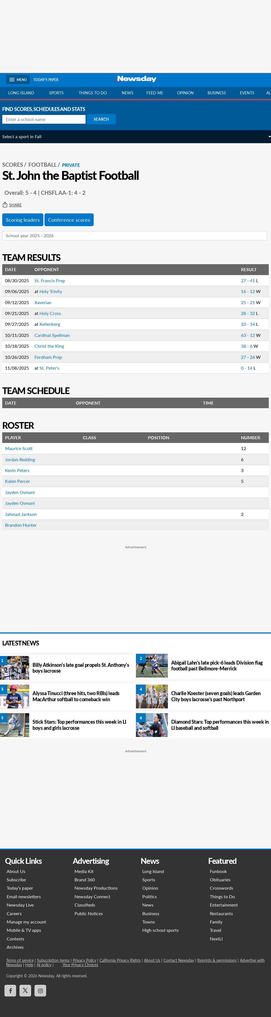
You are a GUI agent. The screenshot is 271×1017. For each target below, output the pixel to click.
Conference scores (73, 220)
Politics (149, 896)
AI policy (44, 964)
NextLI (216, 938)
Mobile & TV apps (24, 930)
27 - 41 (244, 280)
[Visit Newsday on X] (25, 990)
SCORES (16, 164)
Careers (14, 913)
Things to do (93, 92)
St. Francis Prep (53, 280)
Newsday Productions (96, 887)
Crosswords (221, 887)
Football (46, 164)
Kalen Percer (21, 481)
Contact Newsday (178, 960)
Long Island (21, 92)
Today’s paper (20, 887)
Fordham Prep (52, 357)
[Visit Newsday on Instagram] (40, 990)
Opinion (185, 92)
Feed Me (154, 92)
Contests (15, 938)
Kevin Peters (21, 470)
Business (217, 92)
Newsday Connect (92, 896)
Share (16, 205)
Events (247, 92)
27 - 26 (244, 357)
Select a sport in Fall (25, 136)
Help (29, 964)
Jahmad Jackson (25, 514)
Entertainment (224, 904)
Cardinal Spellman (56, 335)
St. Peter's (53, 367)
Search (105, 119)
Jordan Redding (24, 459)
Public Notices (88, 913)
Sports (56, 92)
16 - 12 (244, 291)
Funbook (218, 871)
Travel (215, 930)
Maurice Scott (22, 448)
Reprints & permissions (217, 960)
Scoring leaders (27, 220)
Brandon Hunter (25, 525)
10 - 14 (244, 324)
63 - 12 (244, 335)
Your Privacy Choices (80, 964)
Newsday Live (20, 904)
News (127, 92)
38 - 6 (243, 346)
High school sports (160, 930)
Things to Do (222, 896)
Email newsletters (24, 896)
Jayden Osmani (24, 492)
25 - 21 (244, 302)
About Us (16, 871)
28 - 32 (244, 313)
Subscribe (16, 879)
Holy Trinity (54, 291)
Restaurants (221, 913)
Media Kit (84, 871)
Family (216, 921)
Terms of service (20, 960)
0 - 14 (243, 367)
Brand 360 (84, 879)
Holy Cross (54, 313)
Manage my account (26, 921)
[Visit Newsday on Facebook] (10, 990)
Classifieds (84, 904)
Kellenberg (53, 324)
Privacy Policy (84, 960)
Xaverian (46, 302)
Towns (148, 921)
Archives (15, 947)
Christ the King (53, 346)
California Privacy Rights (120, 960)
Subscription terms (53, 960)
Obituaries (220, 879)
